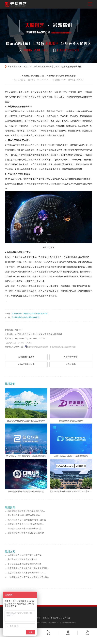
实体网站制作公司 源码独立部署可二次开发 (27, 520)
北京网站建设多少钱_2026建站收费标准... (26, 524)
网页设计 (80, 80)
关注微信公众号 (26, 358)
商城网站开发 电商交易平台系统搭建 (24, 515)
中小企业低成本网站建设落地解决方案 (24, 564)
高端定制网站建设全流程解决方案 (22, 559)
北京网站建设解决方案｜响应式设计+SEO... (27, 573)
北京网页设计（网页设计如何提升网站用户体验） (30, 314)
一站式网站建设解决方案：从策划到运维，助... (28, 577)
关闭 (29, 343)
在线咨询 (71, 364)
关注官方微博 (71, 357)
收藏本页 (11, 343)
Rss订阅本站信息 (26, 364)
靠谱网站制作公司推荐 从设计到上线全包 (26, 533)
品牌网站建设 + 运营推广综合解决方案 (24, 555)
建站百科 (28, 67)
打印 (21, 343)
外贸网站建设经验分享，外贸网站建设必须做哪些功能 (57, 67)
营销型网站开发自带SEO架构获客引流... (25, 529)
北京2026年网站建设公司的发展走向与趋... (26, 511)
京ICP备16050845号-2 (68, 623)
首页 (20, 67)
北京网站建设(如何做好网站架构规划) (26, 317)
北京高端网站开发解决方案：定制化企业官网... (28, 568)
